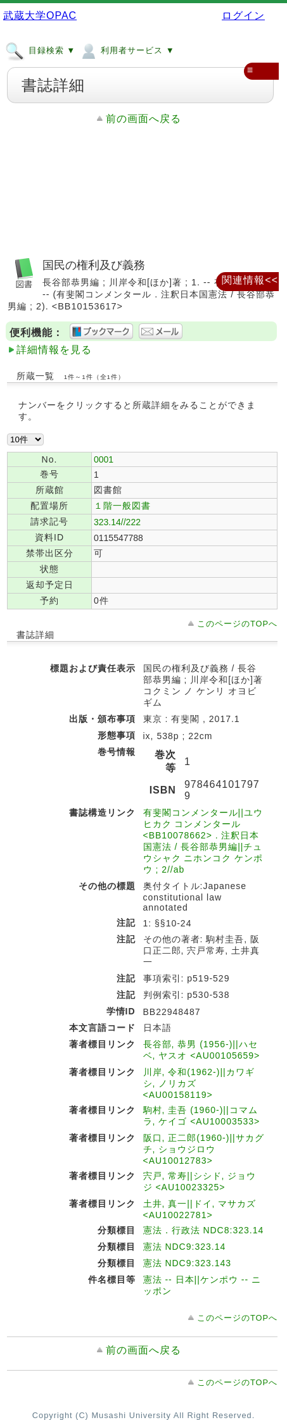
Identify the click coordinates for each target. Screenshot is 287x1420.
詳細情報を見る (54, 349)
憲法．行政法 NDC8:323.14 (203, 1230)
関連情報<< (250, 280)
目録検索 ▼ (40, 50)
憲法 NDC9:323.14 (184, 1247)
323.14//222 (117, 522)
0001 (103, 459)
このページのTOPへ (237, 623)
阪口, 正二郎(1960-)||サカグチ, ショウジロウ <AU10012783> (203, 1149)
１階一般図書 (122, 506)
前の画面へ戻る (143, 118)
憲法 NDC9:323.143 (187, 1263)
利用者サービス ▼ (126, 50)
